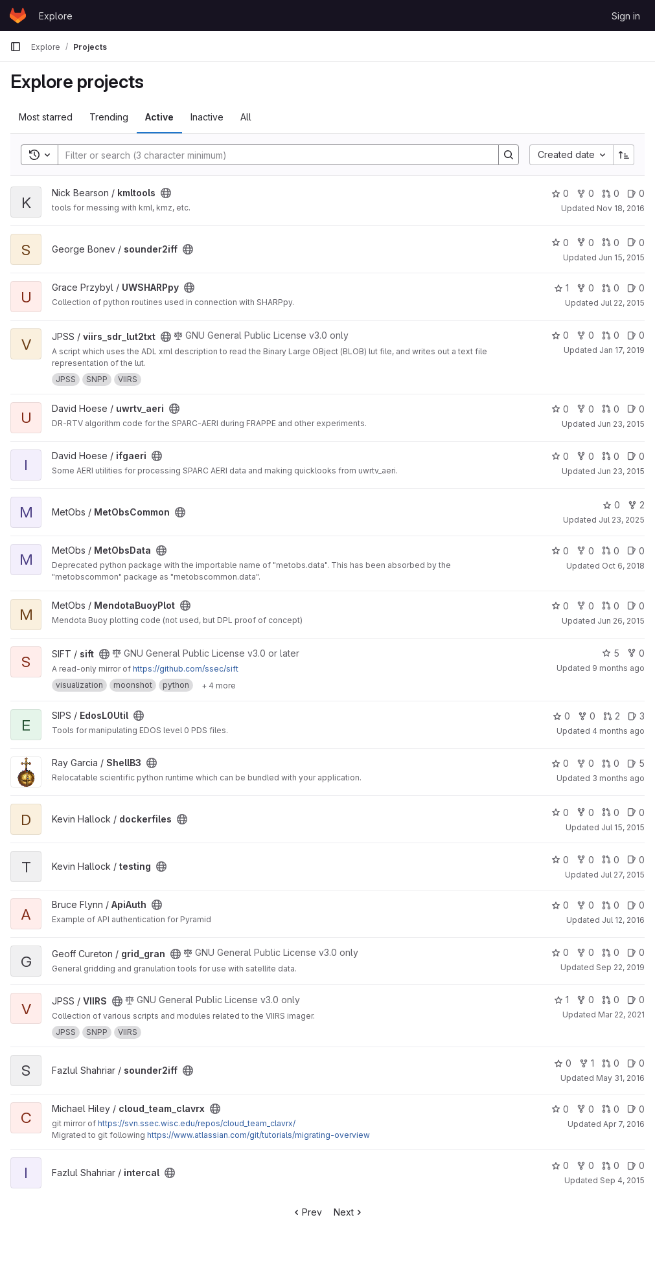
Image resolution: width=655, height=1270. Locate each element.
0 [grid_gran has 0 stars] (560, 952)
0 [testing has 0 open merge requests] (610, 859)
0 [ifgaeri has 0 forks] (585, 456)
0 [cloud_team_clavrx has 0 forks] (585, 1109)
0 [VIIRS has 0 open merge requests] (610, 999)
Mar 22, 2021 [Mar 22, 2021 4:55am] (621, 1014)
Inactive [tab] (207, 116)
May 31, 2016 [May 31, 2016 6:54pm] (620, 1078)
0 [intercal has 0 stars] (560, 1165)
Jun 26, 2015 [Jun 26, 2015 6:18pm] (621, 621)
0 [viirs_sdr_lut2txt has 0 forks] (585, 335)
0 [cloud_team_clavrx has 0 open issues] (636, 1109)
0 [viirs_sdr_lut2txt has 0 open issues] (636, 335)
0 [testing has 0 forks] (585, 859)
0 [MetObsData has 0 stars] (560, 550)
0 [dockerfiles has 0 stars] (560, 812)
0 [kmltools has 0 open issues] (636, 193)
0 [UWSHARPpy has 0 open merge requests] (610, 287)
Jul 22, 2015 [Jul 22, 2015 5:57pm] (623, 303)
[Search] (271, 155)
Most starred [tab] (46, 116)
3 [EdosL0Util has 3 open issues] (636, 715)
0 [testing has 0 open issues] (636, 859)
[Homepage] (18, 15)
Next (349, 1212)
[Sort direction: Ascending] (624, 154)
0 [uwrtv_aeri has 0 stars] (560, 408)
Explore (56, 15)
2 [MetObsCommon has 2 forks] (636, 504)
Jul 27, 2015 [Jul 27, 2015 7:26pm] (623, 874)
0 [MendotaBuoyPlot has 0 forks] (585, 605)
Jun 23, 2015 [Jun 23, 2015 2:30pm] (621, 424)
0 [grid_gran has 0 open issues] (636, 952)
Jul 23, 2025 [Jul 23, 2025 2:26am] (622, 520)
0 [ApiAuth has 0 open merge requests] (610, 905)
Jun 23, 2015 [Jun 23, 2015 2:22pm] (621, 471)
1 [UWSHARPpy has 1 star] (561, 287)
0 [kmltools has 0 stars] (560, 193)
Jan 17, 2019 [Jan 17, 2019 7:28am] (622, 350)
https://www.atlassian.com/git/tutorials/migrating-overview (258, 1135)
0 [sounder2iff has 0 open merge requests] (610, 242)
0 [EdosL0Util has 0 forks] (586, 715)
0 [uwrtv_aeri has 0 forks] (585, 408)
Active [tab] (159, 116)
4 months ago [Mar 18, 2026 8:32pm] (618, 731)
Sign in (626, 15)
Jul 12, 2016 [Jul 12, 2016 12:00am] (623, 920)
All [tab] (245, 116)
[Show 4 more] (219, 685)
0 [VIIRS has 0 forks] (585, 999)
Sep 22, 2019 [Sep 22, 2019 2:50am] (620, 967)
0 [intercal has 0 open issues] (636, 1165)
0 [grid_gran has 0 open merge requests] (610, 952)
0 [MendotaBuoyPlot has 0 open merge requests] (610, 605)
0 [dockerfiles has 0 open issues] (636, 812)
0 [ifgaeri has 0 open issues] (636, 456)
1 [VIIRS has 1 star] (561, 999)
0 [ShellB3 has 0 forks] (585, 763)
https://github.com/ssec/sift (185, 669)
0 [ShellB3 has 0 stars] (560, 763)
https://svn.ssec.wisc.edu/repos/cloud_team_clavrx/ (196, 1123)
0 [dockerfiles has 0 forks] (585, 812)
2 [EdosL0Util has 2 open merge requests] (611, 715)
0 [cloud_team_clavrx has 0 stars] (560, 1109)
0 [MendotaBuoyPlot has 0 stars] (560, 605)
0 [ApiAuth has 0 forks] (585, 905)
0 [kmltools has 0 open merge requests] (610, 193)
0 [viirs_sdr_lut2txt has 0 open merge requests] (610, 335)
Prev (307, 1212)
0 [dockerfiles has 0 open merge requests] (610, 812)
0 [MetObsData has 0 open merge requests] (610, 550)
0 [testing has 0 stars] (560, 859)
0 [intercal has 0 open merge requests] (610, 1165)
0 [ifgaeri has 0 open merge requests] (610, 456)
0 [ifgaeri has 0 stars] (560, 456)
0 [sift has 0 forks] (636, 653)
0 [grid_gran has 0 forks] (585, 952)
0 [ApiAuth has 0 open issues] (636, 905)
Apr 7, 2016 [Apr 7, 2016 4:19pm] (624, 1124)
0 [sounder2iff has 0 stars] (560, 242)
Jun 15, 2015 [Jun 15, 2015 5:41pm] (622, 257)
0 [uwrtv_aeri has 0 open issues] (636, 408)
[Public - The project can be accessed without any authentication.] (166, 193)
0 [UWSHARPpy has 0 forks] (585, 287)
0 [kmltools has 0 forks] (585, 193)
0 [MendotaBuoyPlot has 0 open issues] (636, 605)
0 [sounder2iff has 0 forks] (585, 242)
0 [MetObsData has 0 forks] (585, 550)
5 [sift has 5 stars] (610, 653)
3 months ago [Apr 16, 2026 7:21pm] (618, 778)
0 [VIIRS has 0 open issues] (636, 999)
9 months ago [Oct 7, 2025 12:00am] (618, 668)
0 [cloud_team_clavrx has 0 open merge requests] (610, 1109)
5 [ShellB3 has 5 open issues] (636, 763)
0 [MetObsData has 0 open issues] (636, 550)
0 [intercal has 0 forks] (585, 1165)
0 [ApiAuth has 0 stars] (560, 905)
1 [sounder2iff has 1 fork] (586, 1063)
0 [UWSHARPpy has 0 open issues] (636, 287)
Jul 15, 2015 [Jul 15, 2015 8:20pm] (623, 827)
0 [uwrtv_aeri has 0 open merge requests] (610, 408)
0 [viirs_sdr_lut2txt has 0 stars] (560, 335)
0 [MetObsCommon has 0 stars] (611, 504)
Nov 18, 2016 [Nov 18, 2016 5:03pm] (621, 208)
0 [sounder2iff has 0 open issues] (636, 242)
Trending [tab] (108, 116)
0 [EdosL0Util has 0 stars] (561, 715)
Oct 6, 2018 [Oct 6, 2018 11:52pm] (623, 566)
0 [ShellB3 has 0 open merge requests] (610, 763)
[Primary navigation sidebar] (15, 46)
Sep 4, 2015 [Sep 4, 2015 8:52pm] (622, 1180)
